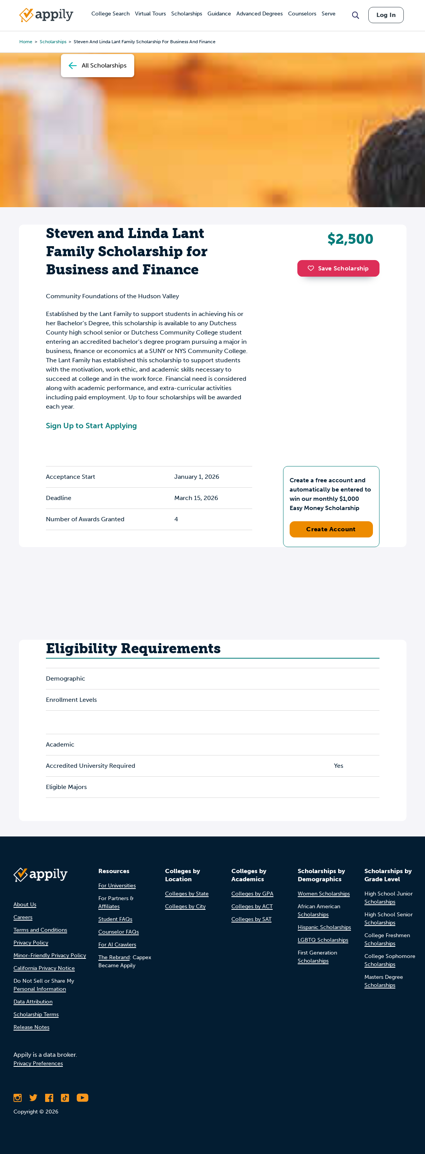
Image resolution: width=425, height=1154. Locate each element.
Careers (22, 917)
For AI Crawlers (117, 944)
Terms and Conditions (40, 930)
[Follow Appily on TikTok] (65, 1097)
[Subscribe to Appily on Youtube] (82, 1097)
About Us (24, 904)
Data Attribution (32, 1002)
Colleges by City (185, 906)
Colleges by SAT (251, 919)
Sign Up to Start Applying (91, 425)
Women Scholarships (324, 893)
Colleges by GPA (252, 893)
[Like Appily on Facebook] (49, 1097)
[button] (313, 268)
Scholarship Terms (36, 1014)
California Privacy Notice (44, 968)
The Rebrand (114, 957)
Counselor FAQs (118, 932)
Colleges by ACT (252, 906)
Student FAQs (115, 919)
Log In (386, 15)
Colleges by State (187, 893)
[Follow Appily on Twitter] (33, 1097)
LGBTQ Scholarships (323, 940)
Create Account (331, 529)
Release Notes (31, 1027)
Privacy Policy (30, 942)
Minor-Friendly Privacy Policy (49, 955)
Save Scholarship (338, 268)
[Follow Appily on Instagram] (17, 1097)
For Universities (117, 885)
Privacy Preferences (38, 1063)
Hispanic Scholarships (324, 927)
